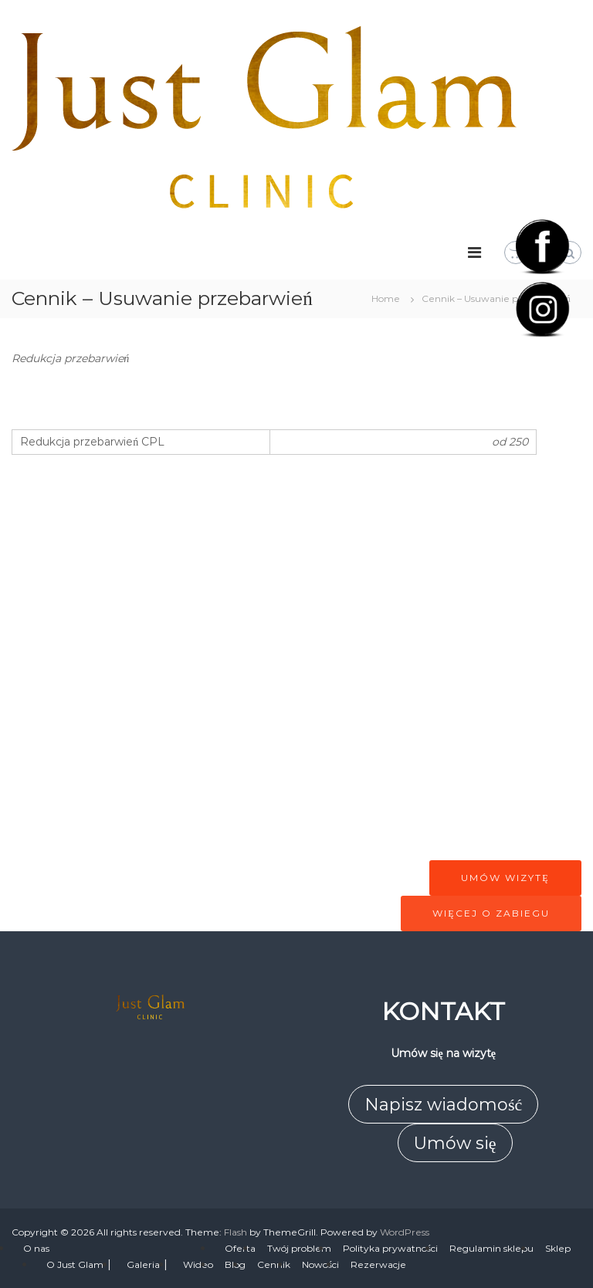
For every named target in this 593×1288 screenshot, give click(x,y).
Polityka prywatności (390, 1248)
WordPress (404, 1232)
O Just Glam (74, 1264)
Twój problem (299, 1248)
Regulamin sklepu (491, 1248)
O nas (36, 1248)
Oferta (240, 1248)
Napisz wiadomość (443, 1104)
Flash (235, 1232)
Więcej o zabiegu (490, 913)
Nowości (320, 1264)
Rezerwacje (378, 1264)
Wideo (198, 1264)
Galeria (143, 1264)
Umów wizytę (505, 877)
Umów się (455, 1143)
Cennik (273, 1264)
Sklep (558, 1248)
